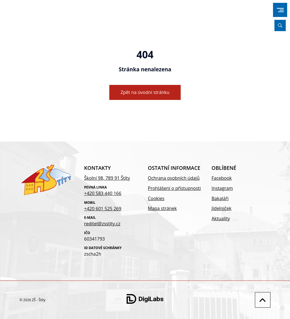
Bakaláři (220, 198)
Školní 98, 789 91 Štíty (107, 178)
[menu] (280, 10)
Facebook (222, 178)
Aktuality (221, 218)
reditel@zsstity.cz (102, 223)
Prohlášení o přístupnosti (174, 188)
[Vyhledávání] (280, 25)
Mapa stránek (162, 208)
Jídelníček (221, 208)
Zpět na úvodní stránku (145, 92)
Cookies (156, 198)
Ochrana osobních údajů (174, 178)
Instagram (222, 188)
